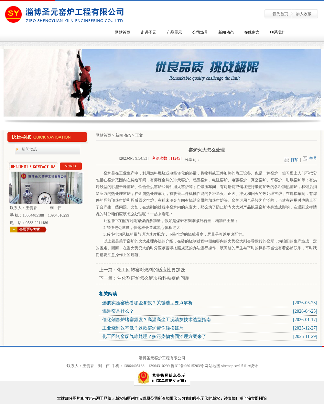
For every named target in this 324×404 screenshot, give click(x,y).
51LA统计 (249, 366)
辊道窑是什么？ (118, 311)
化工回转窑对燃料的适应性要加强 (151, 269)
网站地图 (212, 366)
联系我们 (278, 32)
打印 (296, 160)
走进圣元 (148, 32)
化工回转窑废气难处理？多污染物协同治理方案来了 (154, 336)
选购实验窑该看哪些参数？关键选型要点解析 (147, 302)
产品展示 (174, 32)
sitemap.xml (231, 366)
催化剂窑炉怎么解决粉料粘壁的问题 (153, 278)
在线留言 (252, 32)
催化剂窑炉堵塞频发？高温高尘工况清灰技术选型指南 (156, 319)
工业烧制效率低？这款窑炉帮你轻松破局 (143, 328)
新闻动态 (226, 32)
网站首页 (122, 32)
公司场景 (200, 32)
